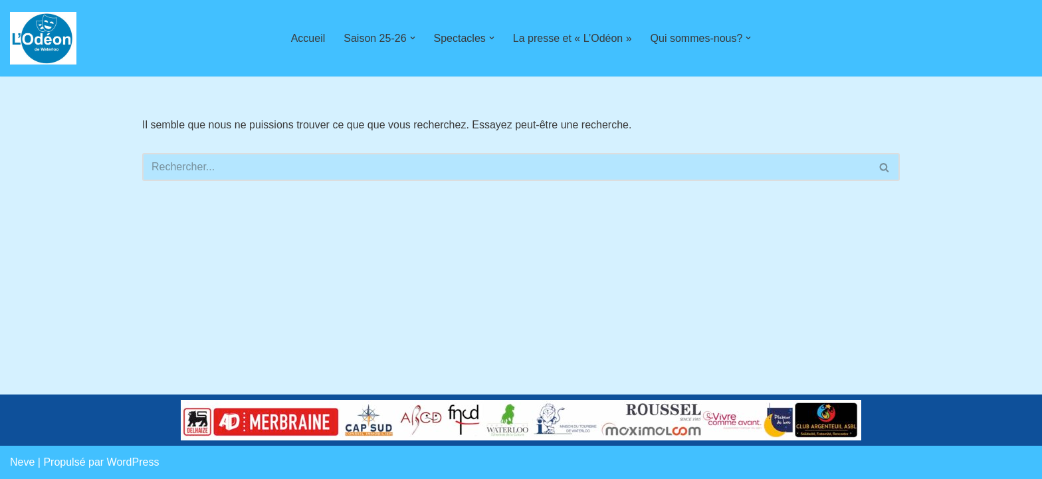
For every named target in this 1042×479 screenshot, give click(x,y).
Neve (22, 462)
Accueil (308, 38)
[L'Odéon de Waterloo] (43, 38)
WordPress (133, 462)
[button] (412, 38)
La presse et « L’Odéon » (572, 38)
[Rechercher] (506, 167)
